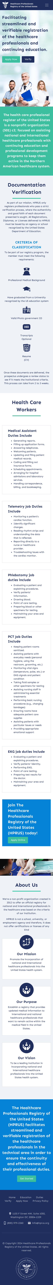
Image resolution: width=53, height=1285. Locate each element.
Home (12, 1197)
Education (25, 1197)
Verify (28, 59)
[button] (4, 867)
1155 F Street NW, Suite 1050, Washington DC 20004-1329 (27, 1215)
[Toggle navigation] (47, 5)
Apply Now (11, 59)
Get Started (26, 1178)
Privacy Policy (40, 1200)
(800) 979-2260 (13, 1223)
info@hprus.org (38, 1223)
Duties (39, 1197)
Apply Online (18, 839)
